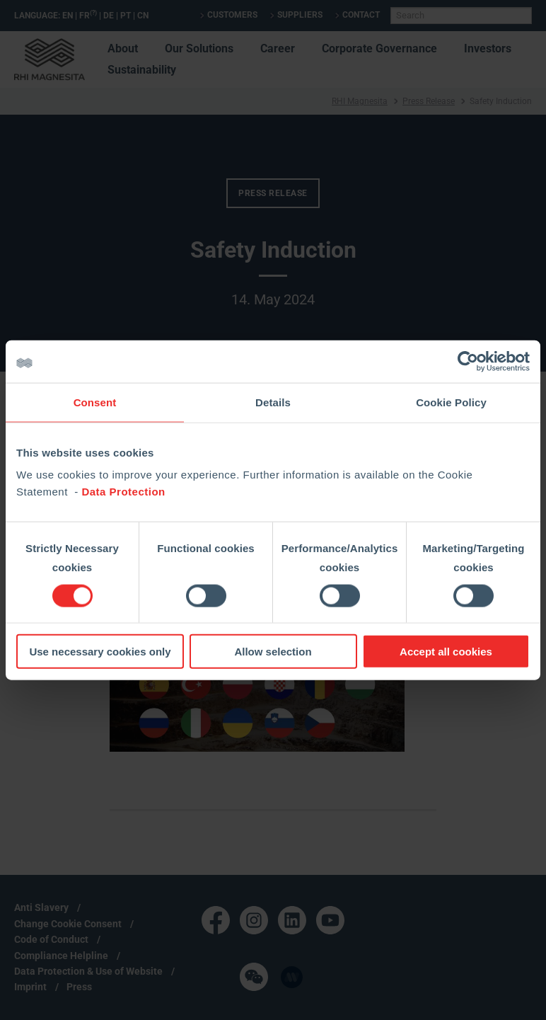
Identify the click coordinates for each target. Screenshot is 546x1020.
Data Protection (123, 492)
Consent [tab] (95, 402)
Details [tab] (273, 402)
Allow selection (272, 652)
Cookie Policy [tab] (451, 402)
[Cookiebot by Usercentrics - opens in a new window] (468, 361)
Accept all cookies (446, 652)
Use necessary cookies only (99, 652)
